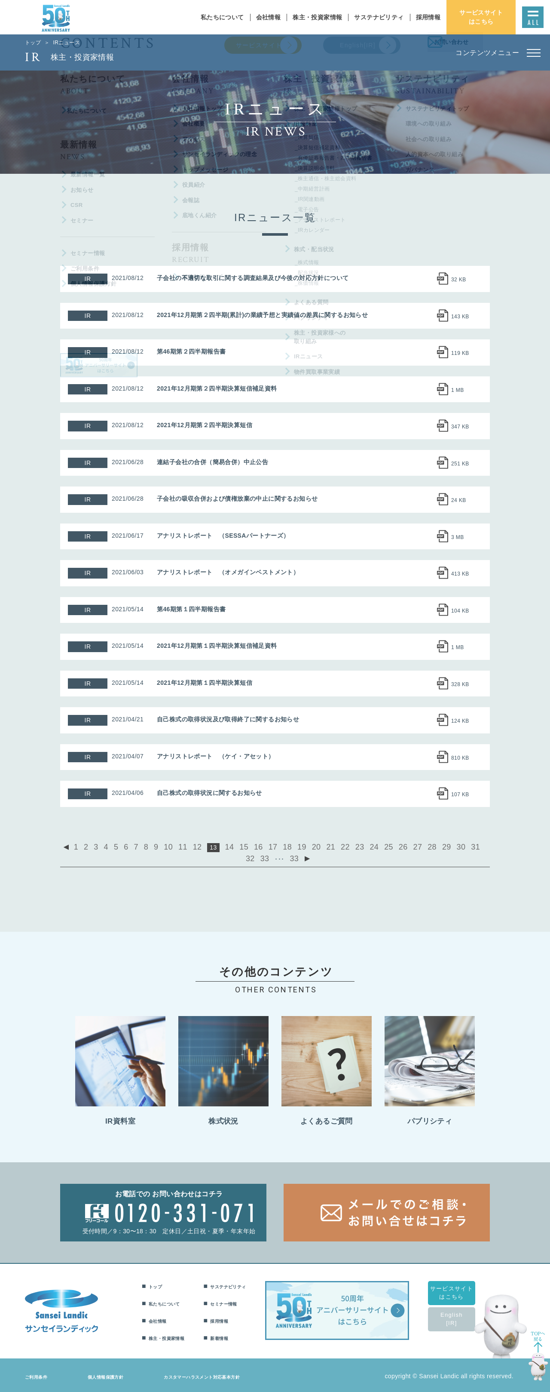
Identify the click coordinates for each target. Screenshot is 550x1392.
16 (243, 846)
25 (356, 846)
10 (162, 846)
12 (188, 846)
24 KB (458, 500)
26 (369, 846)
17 (256, 846)
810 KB (460, 758)
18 (268, 846)
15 (230, 846)
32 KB (458, 280)
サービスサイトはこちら (461, 1290)
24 (344, 846)
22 (318, 846)
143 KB (460, 317)
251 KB (460, 464)
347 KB (460, 427)
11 (175, 846)
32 (444, 846)
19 (281, 846)
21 (306, 846)
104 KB (460, 611)
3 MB (457, 537)
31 (431, 846)
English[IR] (462, 1316)
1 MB (457, 390)
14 (218, 846)
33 (457, 846)
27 (381, 846)
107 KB (460, 794)
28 (394, 846)
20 (293, 846)
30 (419, 846)
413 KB (460, 574)
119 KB (460, 353)
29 (406, 846)
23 (331, 846)
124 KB (460, 721)
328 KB (460, 684)
